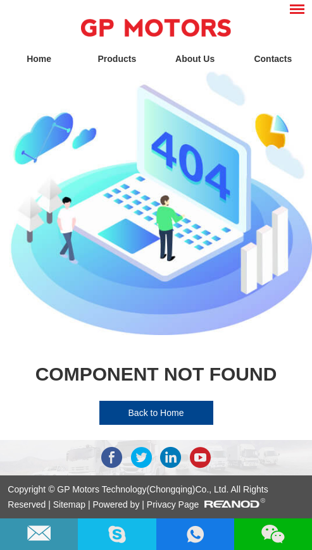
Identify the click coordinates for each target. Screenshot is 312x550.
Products (117, 59)
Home (39, 59)
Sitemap (70, 504)
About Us (195, 59)
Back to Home (156, 413)
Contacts (273, 59)
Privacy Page (173, 504)
